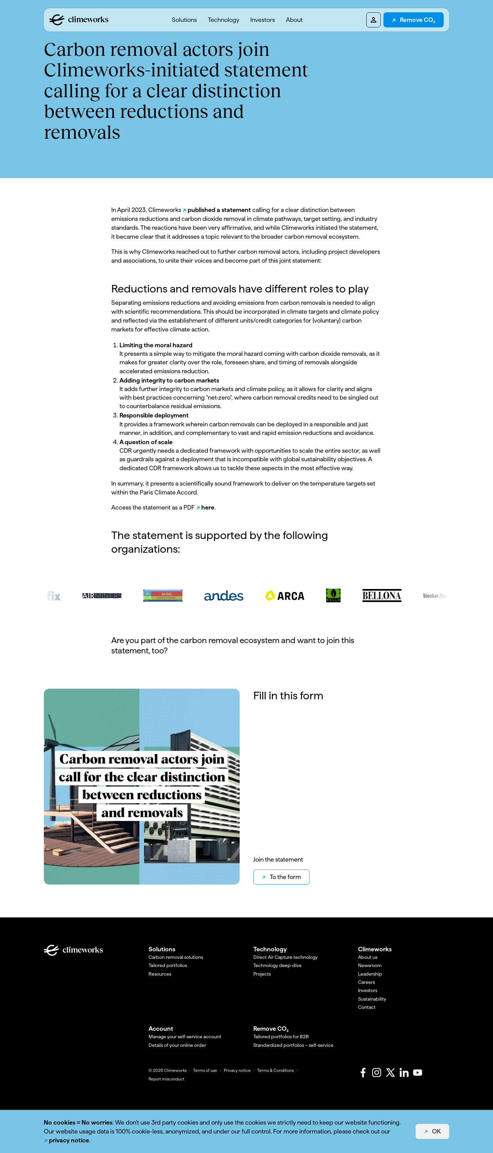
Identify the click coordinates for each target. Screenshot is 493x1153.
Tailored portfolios (168, 965)
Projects (262, 974)
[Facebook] (363, 1072)
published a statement (220, 209)
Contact (367, 1007)
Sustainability (372, 999)
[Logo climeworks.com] (79, 19)
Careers (366, 982)
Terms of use (205, 1070)
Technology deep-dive (277, 965)
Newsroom (370, 965)
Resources (160, 974)
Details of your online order (177, 1045)
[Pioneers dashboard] (373, 19)
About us (367, 957)
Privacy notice (237, 1070)
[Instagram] (376, 1072)
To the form (285, 876)
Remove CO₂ (417, 19)
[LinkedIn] (404, 1072)
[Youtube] (417, 1072)
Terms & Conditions (275, 1070)
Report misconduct (166, 1079)
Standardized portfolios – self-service (293, 1045)
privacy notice (69, 1140)
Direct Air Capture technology (285, 957)
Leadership (370, 974)
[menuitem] (184, 20)
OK (436, 1131)
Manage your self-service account (185, 1036)
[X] (390, 1072)
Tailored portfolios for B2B (281, 1036)
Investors (262, 19)
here (207, 507)
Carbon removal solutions (176, 957)
